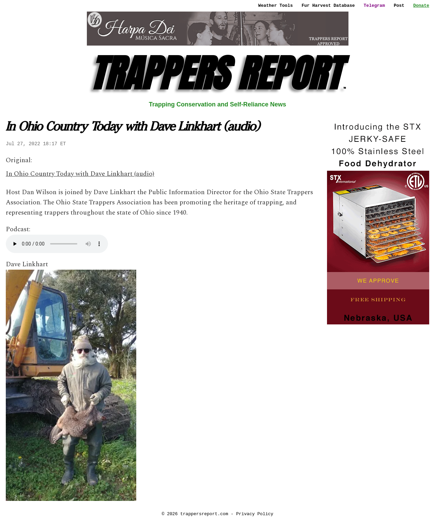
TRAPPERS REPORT (217, 73)
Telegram (374, 5)
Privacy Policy (254, 514)
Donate (421, 5)
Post (399, 5)
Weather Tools (275, 5)
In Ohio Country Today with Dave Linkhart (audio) (80, 174)
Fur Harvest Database (328, 5)
